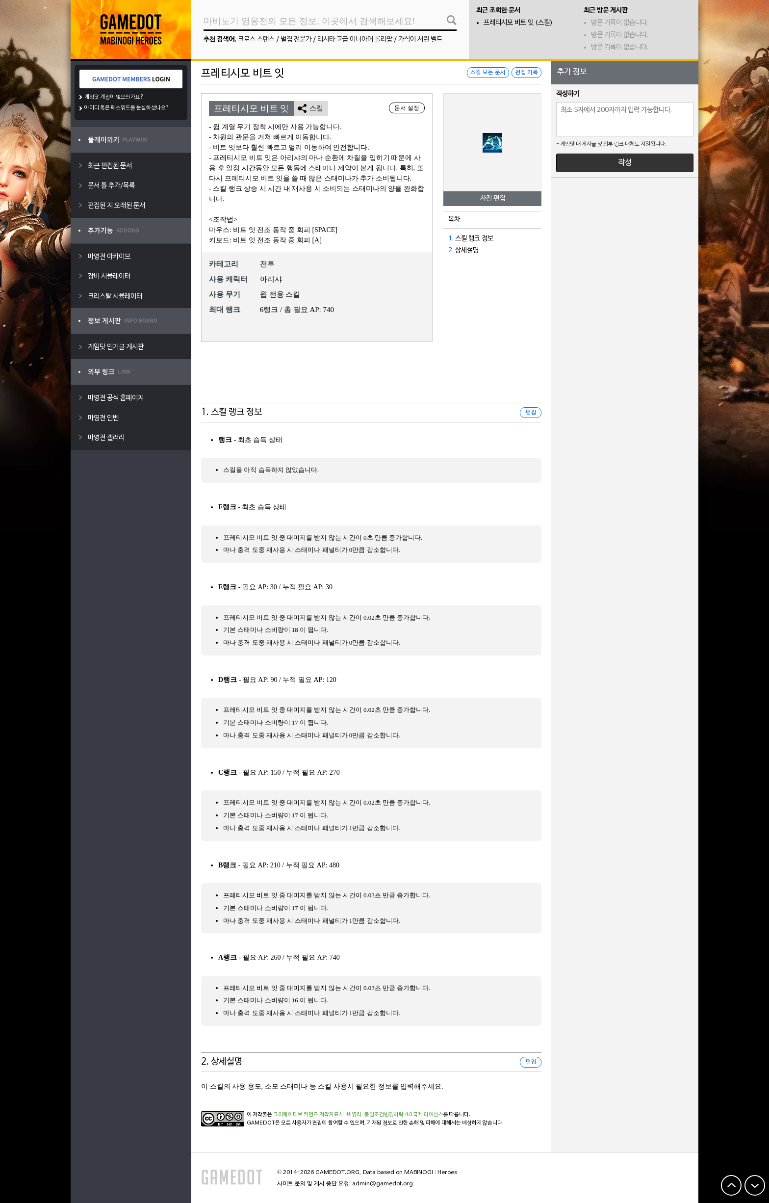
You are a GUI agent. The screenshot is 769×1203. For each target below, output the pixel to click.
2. (451, 250)
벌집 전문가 (296, 39)
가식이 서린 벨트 (420, 39)
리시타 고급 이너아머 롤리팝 (354, 39)
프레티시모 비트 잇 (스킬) (518, 22)
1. (451, 238)
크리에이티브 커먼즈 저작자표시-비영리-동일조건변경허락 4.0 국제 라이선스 (358, 1115)
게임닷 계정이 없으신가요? (114, 97)
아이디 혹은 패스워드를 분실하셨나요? (126, 108)
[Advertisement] (371, 379)
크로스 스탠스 (256, 39)
